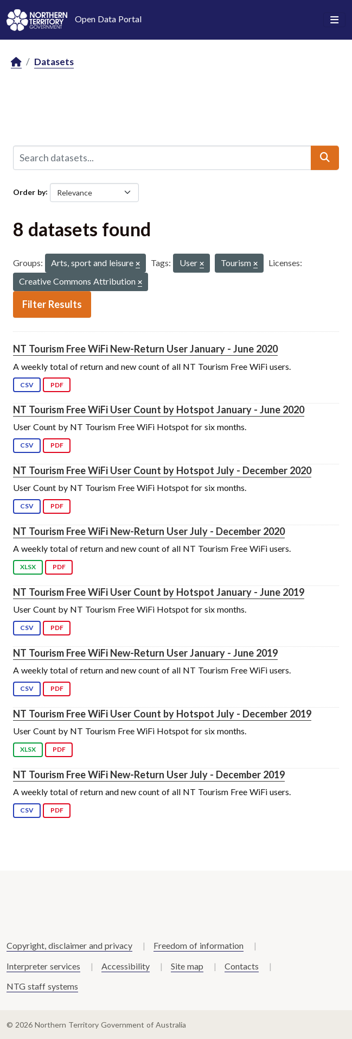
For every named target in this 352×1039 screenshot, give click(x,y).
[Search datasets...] (162, 157)
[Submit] (325, 157)
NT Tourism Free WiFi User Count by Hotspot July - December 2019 (162, 714)
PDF (56, 385)
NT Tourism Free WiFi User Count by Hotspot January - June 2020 (158, 409)
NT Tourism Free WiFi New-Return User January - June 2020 (145, 349)
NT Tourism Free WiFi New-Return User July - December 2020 (149, 531)
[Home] (16, 62)
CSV (27, 385)
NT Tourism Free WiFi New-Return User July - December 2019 (149, 774)
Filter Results (52, 304)
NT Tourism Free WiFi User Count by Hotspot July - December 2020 (162, 470)
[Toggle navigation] (334, 20)
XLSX (28, 567)
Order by (29, 191)
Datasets (54, 61)
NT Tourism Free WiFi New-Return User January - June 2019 (145, 653)
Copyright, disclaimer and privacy (69, 945)
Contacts (242, 966)
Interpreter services (43, 966)
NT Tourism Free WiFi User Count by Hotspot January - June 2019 (158, 592)
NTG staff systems (42, 986)
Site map (187, 966)
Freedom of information (198, 945)
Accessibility (125, 966)
